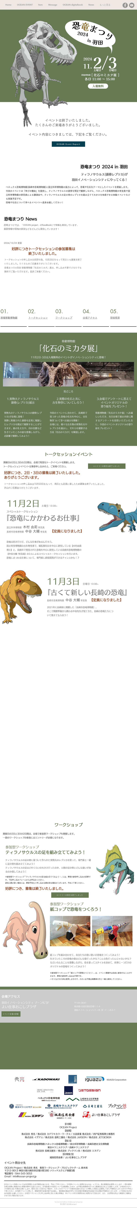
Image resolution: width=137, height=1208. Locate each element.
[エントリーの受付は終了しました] (106, 466)
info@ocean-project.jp (25, 1176)
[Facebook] (125, 5)
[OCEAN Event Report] (68, 144)
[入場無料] (98, 86)
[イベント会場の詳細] (10, 1014)
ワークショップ (63, 318)
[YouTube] (131, 5)
